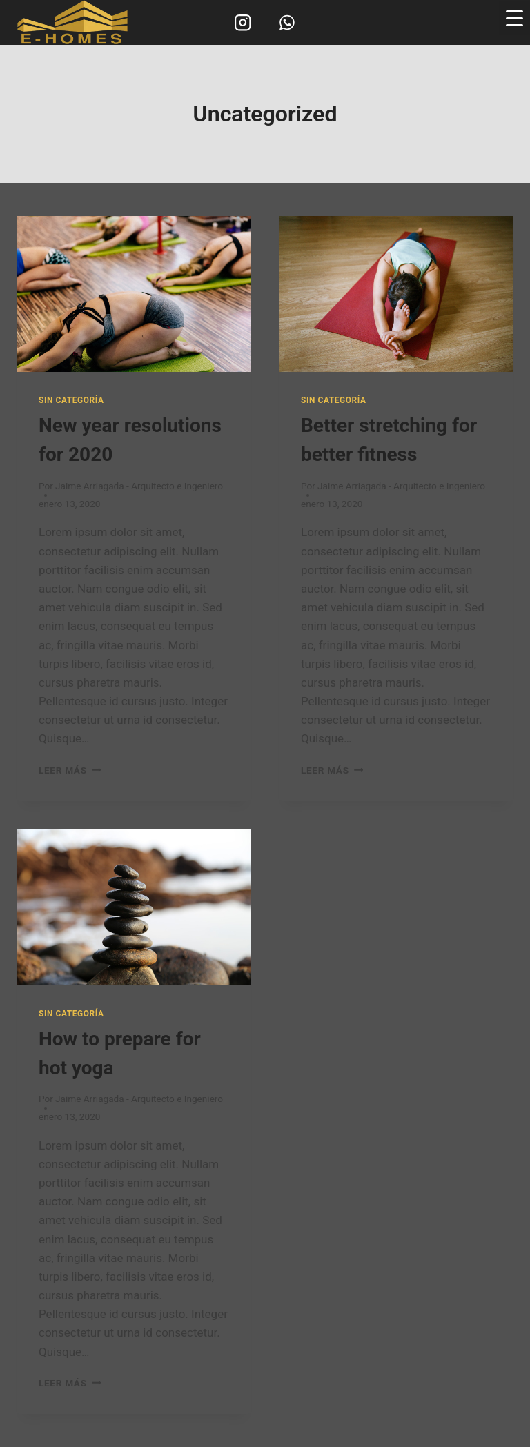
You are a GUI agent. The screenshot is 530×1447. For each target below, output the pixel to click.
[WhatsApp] (286, 22)
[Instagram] (243, 22)
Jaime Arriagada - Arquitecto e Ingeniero (139, 485)
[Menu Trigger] (514, 18)
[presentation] (134, 294)
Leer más (70, 770)
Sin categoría (71, 400)
